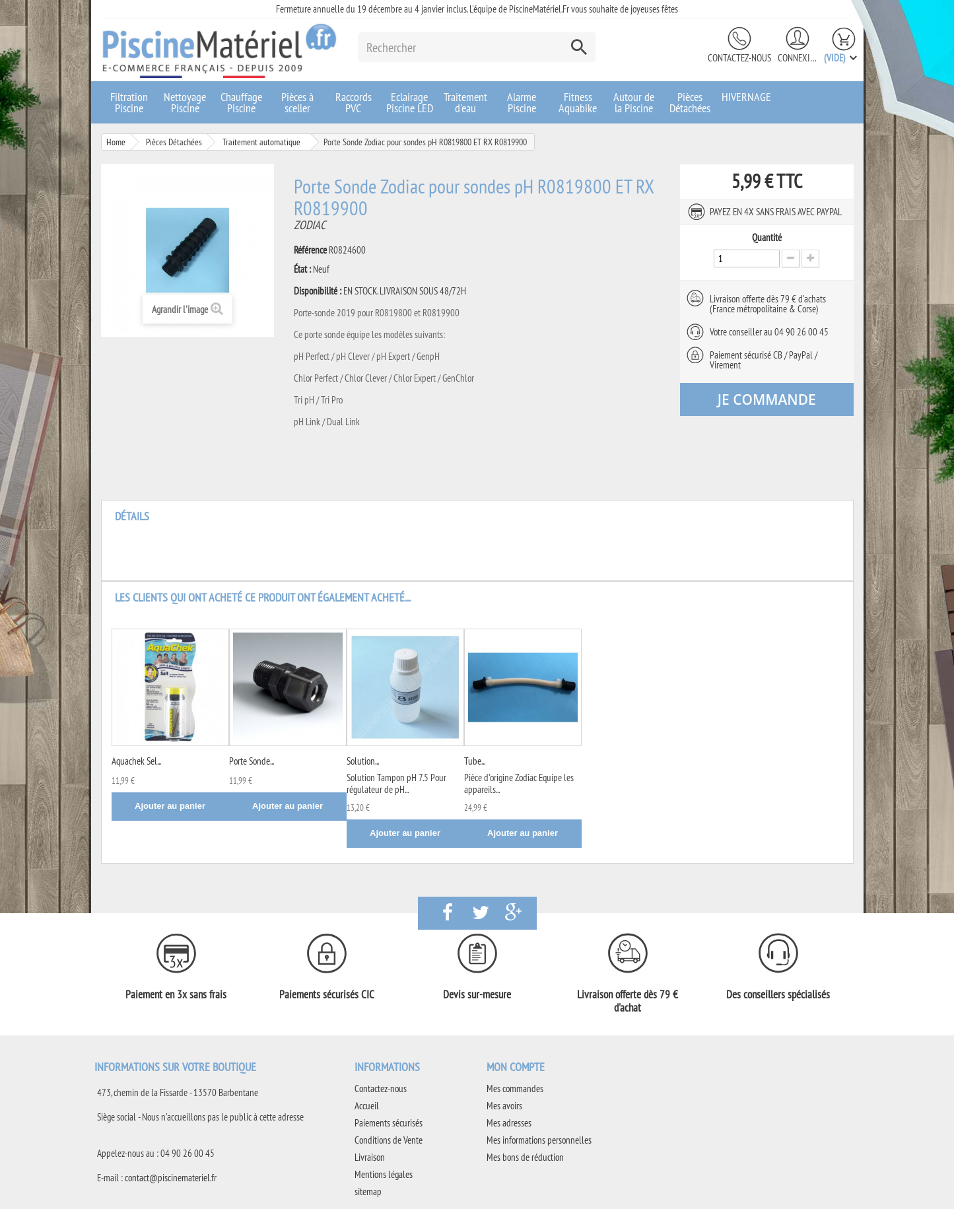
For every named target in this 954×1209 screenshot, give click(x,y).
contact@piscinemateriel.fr (171, 1177)
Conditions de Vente (389, 1140)
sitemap (368, 1191)
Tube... (474, 761)
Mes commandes (515, 1088)
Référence (310, 250)
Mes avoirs (504, 1105)
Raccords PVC (353, 102)
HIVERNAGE (746, 96)
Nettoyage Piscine (185, 102)
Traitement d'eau (465, 102)
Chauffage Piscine (241, 102)
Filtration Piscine (129, 102)
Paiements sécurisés (389, 1123)
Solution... (363, 761)
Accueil (367, 1105)
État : (302, 269)
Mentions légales (384, 1174)
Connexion (797, 58)
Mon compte (516, 1066)
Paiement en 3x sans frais (175, 994)
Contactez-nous (739, 58)
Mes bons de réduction (525, 1157)
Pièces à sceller (297, 102)
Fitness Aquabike (578, 102)
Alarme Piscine (521, 102)
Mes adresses (509, 1123)
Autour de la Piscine (633, 102)
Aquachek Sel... (136, 761)
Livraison (370, 1157)
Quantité (767, 238)
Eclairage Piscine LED (409, 102)
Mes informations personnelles (539, 1140)
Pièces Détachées (689, 102)
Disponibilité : (317, 291)
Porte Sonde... (251, 761)
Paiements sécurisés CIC (326, 994)
